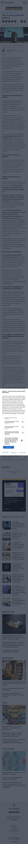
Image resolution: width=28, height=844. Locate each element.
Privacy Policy (22, 452)
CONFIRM (8, 447)
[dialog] (14, 422)
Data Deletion (5, 452)
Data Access (14, 452)
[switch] (22, 422)
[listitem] (14, 418)
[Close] (25, 391)
